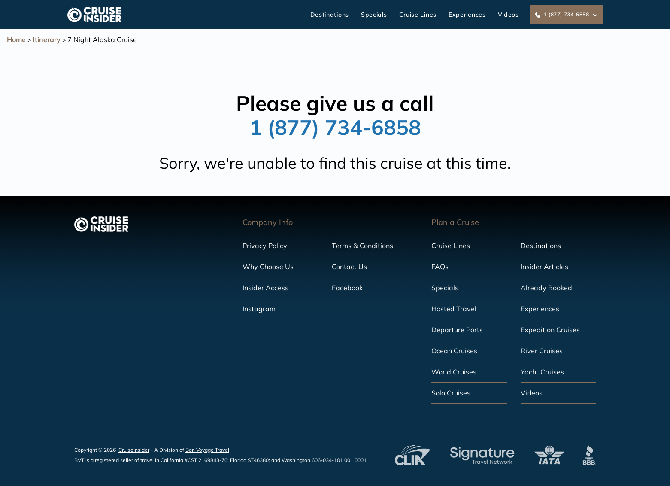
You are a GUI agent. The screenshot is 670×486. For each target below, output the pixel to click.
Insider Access (265, 287)
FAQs (440, 266)
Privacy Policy (265, 245)
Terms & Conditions (362, 245)
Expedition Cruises (550, 329)
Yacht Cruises (542, 372)
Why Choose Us (268, 266)
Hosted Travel (453, 308)
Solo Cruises (450, 393)
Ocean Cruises (454, 350)
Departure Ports (457, 329)
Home (16, 39)
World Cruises (453, 372)
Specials (374, 14)
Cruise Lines (418, 14)
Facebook (347, 287)
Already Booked (546, 287)
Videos (508, 14)
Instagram (259, 308)
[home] (94, 14)
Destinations (329, 14)
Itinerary (47, 39)
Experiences (467, 14)
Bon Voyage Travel (207, 450)
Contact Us (349, 266)
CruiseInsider (133, 450)
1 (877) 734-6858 (335, 127)
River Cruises (542, 350)
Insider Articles (544, 266)
